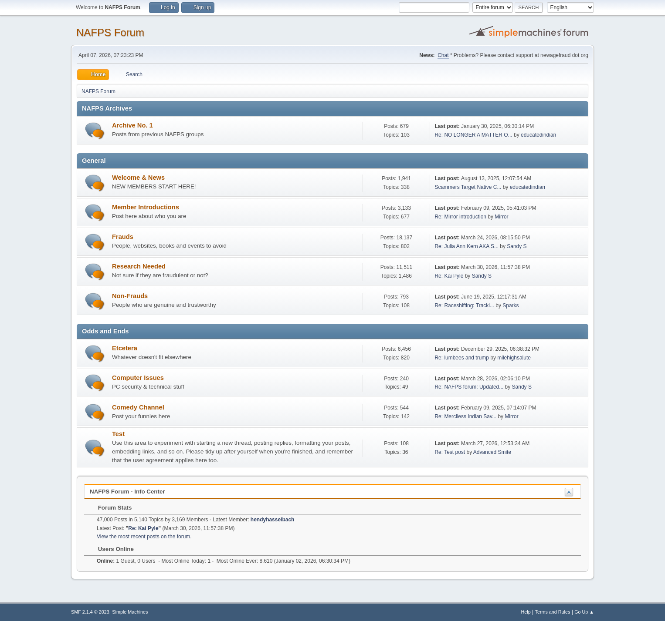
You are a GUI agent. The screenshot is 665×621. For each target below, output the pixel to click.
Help (526, 611)
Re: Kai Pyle (448, 276)
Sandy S (516, 246)
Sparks (510, 305)
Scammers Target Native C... (467, 187)
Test (118, 433)
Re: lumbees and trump (461, 358)
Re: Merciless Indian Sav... (465, 416)
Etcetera (124, 348)
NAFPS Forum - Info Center (127, 491)
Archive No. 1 (132, 125)
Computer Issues (138, 377)
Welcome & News (138, 177)
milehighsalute (514, 358)
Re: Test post (449, 452)
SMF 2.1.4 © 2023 (90, 611)
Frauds (122, 236)
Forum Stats (110, 507)
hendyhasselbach (273, 520)
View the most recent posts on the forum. (144, 537)
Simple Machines (130, 611)
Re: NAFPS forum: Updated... (468, 387)
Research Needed (139, 266)
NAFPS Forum (110, 32)
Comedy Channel (138, 407)
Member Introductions (145, 207)
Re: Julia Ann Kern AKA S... (466, 246)
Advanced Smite (492, 452)
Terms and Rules (552, 611)
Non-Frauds (130, 295)
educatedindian (538, 135)
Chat (443, 55)
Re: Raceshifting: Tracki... (464, 305)
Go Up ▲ (584, 611)
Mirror (501, 217)
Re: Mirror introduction (461, 217)
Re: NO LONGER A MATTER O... (473, 135)
